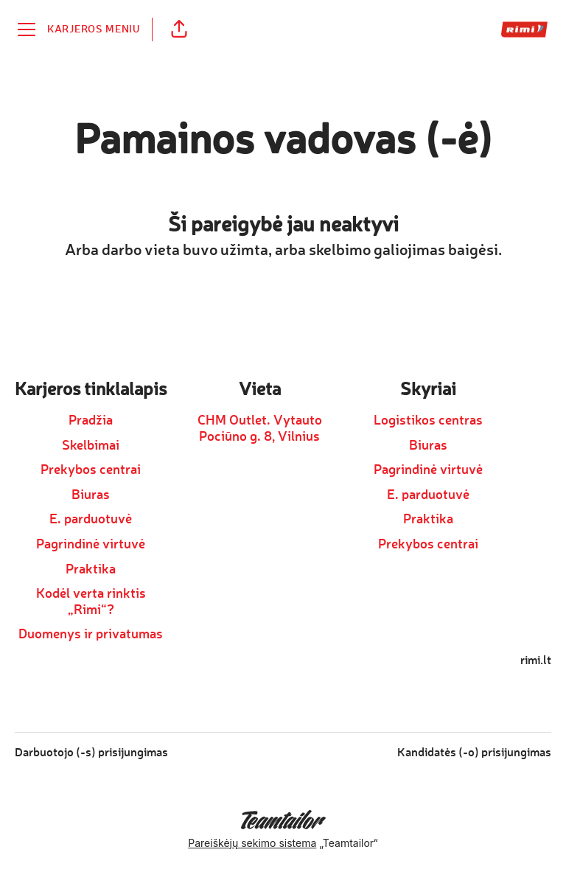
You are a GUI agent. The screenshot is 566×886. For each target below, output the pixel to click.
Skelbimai (90, 446)
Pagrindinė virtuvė (90, 544)
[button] (179, 29)
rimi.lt (535, 661)
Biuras (90, 495)
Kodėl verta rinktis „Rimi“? (91, 602)
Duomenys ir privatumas (90, 634)
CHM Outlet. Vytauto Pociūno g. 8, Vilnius (260, 429)
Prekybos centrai (91, 470)
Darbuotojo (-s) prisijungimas (91, 753)
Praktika (91, 569)
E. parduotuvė (90, 519)
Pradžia (91, 421)
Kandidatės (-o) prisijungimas (474, 753)
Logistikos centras (428, 421)
